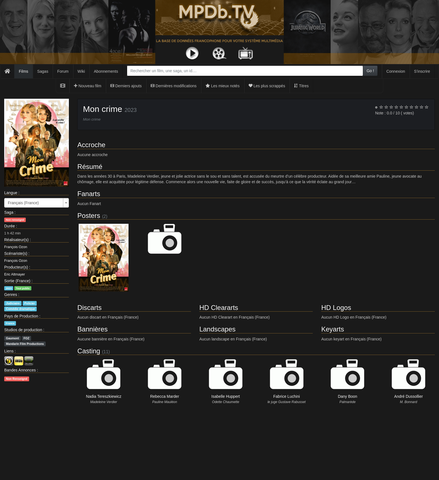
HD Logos (336, 307)
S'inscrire (422, 71)
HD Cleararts (218, 307)
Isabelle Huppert (225, 396)
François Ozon (15, 247)
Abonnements (106, 71)
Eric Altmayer (14, 274)
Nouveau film (87, 86)
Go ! (370, 71)
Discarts (89, 307)
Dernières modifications (174, 86)
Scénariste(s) (15, 253)
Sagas (42, 71)
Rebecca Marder (164, 396)
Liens (8, 351)
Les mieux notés (223, 86)
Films (23, 71)
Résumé (89, 166)
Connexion (395, 71)
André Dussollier (408, 396)
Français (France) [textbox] (23, 203)
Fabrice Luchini (286, 396)
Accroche (91, 145)
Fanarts (88, 193)
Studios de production (23, 330)
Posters (88, 215)
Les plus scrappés (267, 86)
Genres (10, 294)
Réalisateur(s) (16, 239)
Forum (62, 71)
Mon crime (102, 109)
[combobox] (245, 70)
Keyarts (332, 329)
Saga (8, 212)
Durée (9, 226)
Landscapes (217, 329)
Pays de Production (21, 316)
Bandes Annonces (20, 370)
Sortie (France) (17, 281)
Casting (88, 351)
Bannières (92, 329)
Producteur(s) (16, 267)
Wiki (81, 71)
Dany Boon (347, 396)
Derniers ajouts (126, 86)
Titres (301, 86)
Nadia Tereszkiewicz (104, 396)
